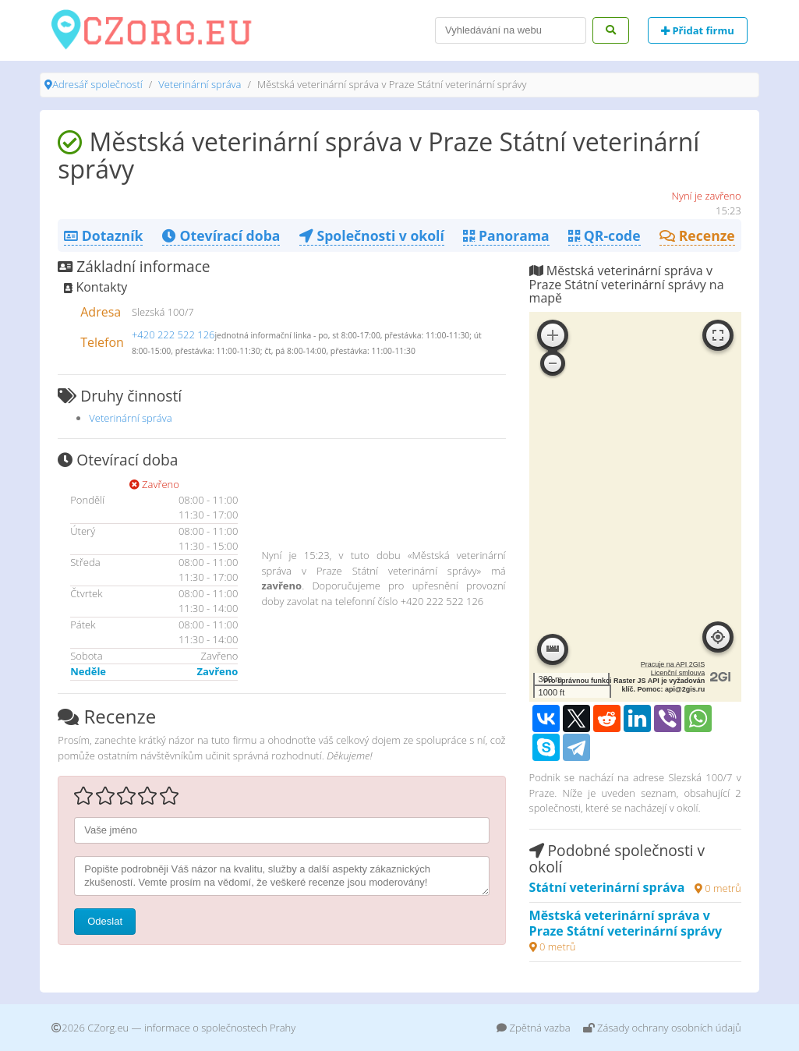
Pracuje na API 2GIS (673, 664)
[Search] (510, 30)
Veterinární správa (199, 84)
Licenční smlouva (678, 673)
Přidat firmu (697, 30)
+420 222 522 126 (173, 334)
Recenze (697, 235)
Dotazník (103, 235)
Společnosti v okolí (371, 235)
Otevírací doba (221, 235)
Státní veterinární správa (607, 887)
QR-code (604, 235)
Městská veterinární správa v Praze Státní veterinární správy (626, 923)
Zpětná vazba (534, 1028)
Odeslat (104, 921)
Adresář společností (97, 84)
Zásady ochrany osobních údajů (662, 1028)
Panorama (506, 235)
